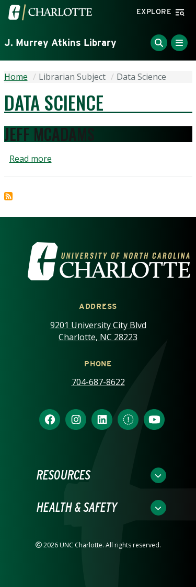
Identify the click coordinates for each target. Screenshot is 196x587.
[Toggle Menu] (179, 42)
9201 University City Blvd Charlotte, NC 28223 (98, 331)
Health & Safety (77, 508)
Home (16, 76)
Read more (30, 158)
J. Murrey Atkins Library (60, 42)
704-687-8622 (98, 382)
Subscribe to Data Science (8, 196)
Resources (63, 475)
